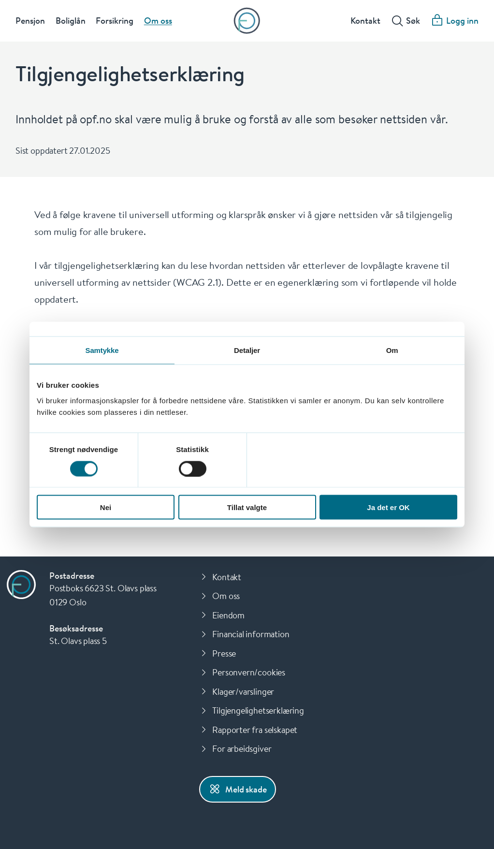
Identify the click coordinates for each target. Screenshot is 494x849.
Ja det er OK (388, 507)
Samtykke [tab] (102, 350)
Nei (105, 507)
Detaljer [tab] (247, 350)
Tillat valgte (247, 507)
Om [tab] (392, 350)
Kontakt (365, 21)
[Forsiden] (247, 21)
